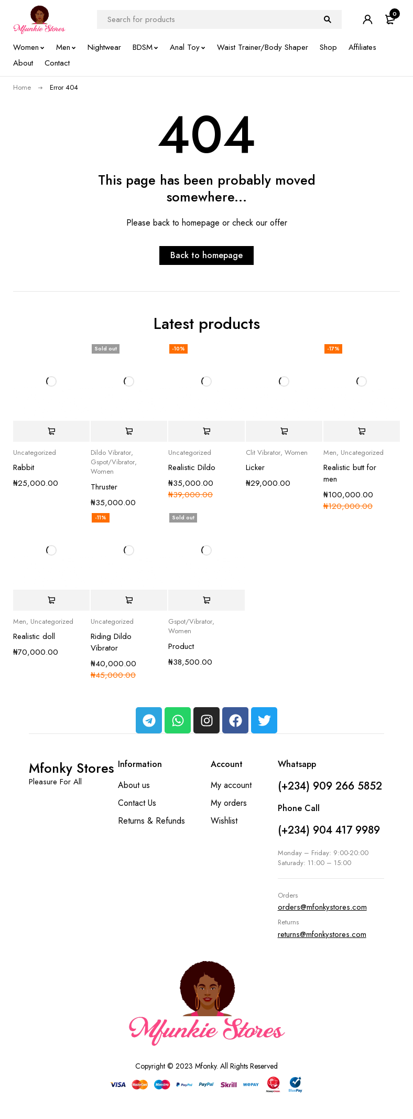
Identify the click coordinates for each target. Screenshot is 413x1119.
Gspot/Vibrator (113, 462)
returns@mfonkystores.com (322, 934)
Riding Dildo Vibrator (111, 642)
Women (102, 471)
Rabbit (23, 467)
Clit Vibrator (263, 452)
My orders (229, 803)
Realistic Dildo (191, 467)
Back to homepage (206, 255)
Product (181, 646)
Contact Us (137, 803)
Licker (255, 467)
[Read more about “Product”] (206, 600)
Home (22, 87)
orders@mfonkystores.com (322, 907)
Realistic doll (34, 636)
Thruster (104, 487)
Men (329, 452)
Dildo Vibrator (111, 452)
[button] (51, 431)
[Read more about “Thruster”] (129, 431)
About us (134, 785)
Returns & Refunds (151, 821)
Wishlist (224, 821)
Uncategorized (34, 452)
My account (231, 785)
